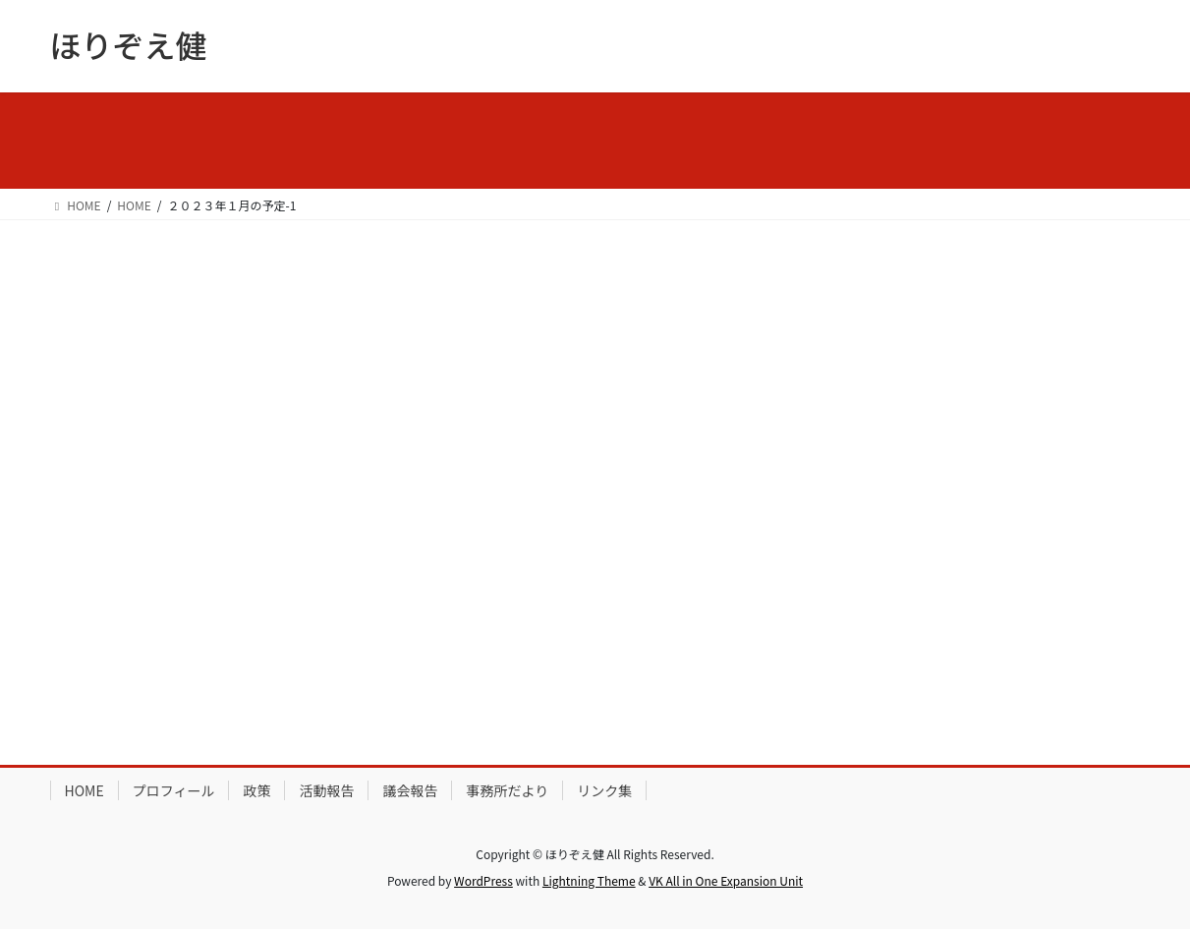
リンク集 (604, 790)
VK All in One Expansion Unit (726, 880)
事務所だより (507, 790)
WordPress (483, 880)
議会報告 (409, 790)
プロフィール (174, 790)
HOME (84, 790)
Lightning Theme (589, 880)
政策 (256, 790)
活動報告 (326, 790)
